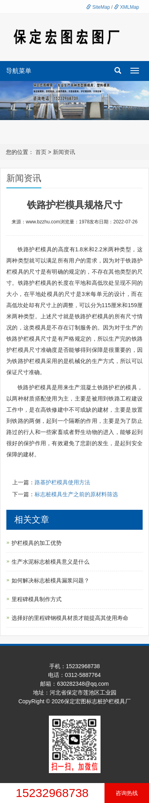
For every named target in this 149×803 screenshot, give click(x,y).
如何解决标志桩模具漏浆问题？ (50, 580)
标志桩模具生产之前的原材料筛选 (76, 494)
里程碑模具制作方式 (37, 599)
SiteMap (98, 7)
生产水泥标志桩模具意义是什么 (50, 561)
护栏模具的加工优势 (37, 543)
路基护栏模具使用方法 (62, 482)
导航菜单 (18, 70)
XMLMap (126, 7)
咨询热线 (127, 793)
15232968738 (52, 792)
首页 (40, 152)
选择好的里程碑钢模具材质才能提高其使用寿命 (70, 618)
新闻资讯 (64, 152)
